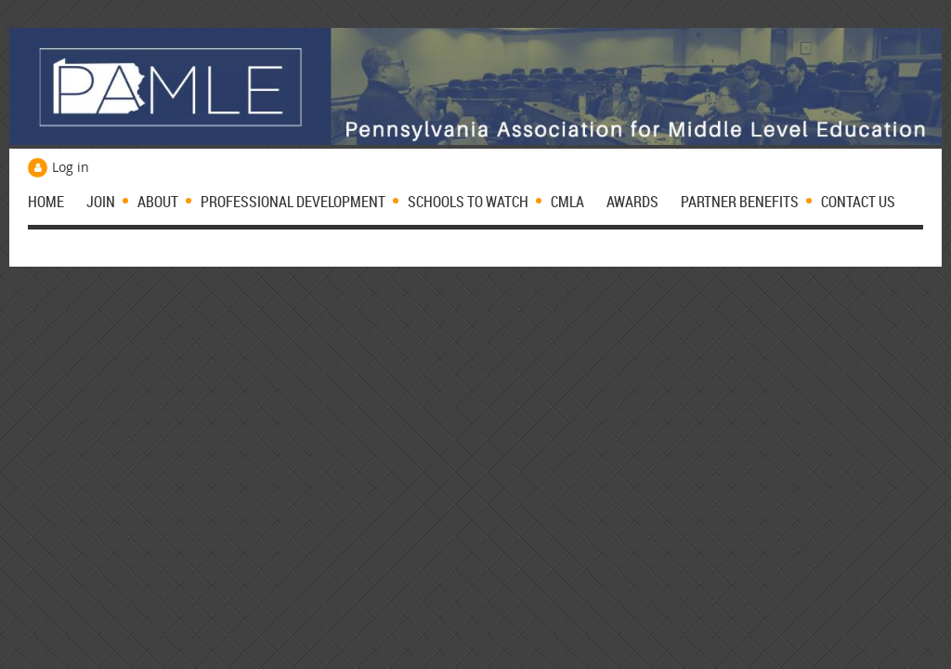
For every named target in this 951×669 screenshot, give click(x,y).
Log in (70, 167)
